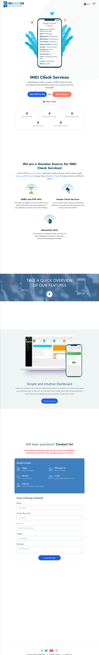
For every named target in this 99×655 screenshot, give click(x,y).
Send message (27, 470)
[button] (44, 75)
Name (19, 503)
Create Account (49, 401)
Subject (19, 533)
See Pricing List (62, 94)
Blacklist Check (53, 176)
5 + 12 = (20, 523)
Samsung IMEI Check (24, 176)
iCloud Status (36, 173)
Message (20, 544)
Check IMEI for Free (37, 94)
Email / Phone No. (24, 513)
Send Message (49, 558)
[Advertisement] (49, 146)
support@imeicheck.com (64, 478)
